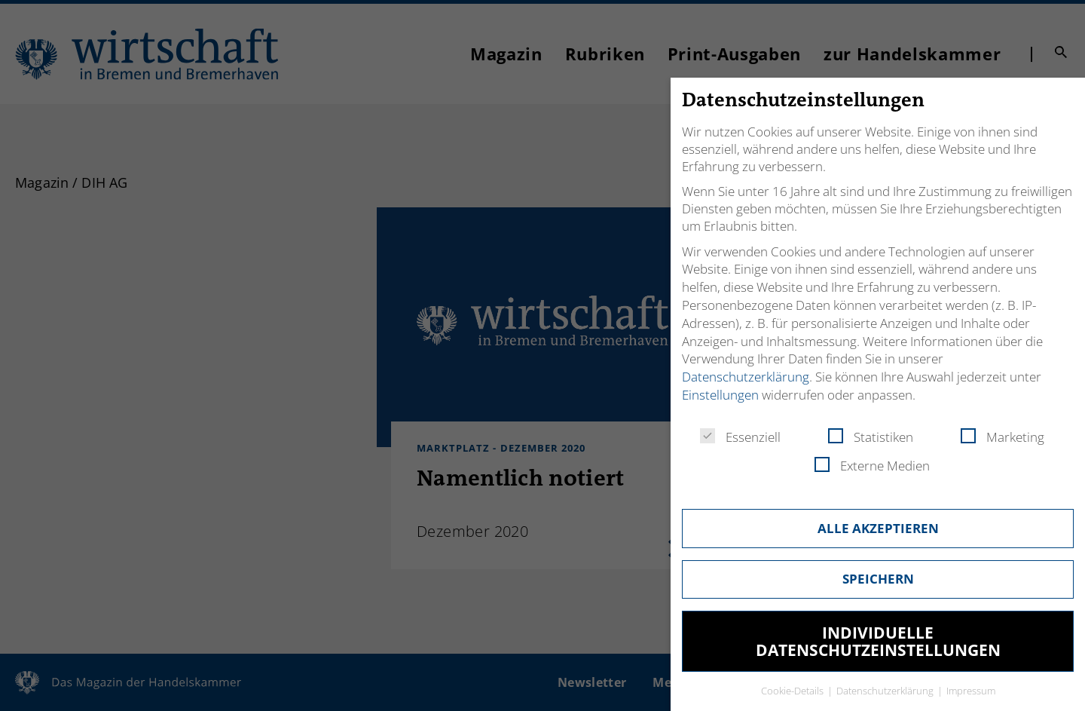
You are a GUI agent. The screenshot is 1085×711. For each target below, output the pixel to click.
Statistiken (870, 437)
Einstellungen (720, 394)
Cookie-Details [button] (793, 690)
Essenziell (740, 437)
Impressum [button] (970, 690)
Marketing (1002, 437)
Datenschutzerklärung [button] (886, 690)
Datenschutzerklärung (745, 376)
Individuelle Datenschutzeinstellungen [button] (878, 641)
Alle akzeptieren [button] (878, 528)
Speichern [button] (878, 578)
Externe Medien (872, 465)
